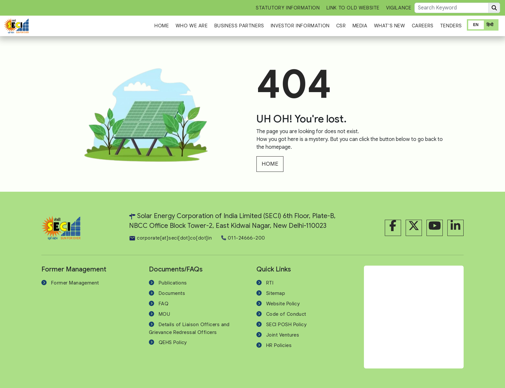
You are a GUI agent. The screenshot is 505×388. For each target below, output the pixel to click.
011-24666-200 (243, 238)
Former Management (75, 283)
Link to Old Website (353, 8)
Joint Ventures (282, 335)
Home (161, 26)
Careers (423, 26)
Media (360, 26)
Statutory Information (288, 8)
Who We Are (192, 26)
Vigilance (398, 8)
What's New (389, 26)
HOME (270, 163)
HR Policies (279, 345)
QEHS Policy (173, 342)
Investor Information (300, 26)
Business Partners (239, 26)
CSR (341, 26)
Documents (172, 293)
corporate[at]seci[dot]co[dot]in (170, 238)
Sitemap (275, 293)
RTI (269, 283)
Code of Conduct (286, 314)
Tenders (451, 26)
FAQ (163, 304)
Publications (173, 283)
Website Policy (283, 304)
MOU (164, 314)
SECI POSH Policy (286, 324)
